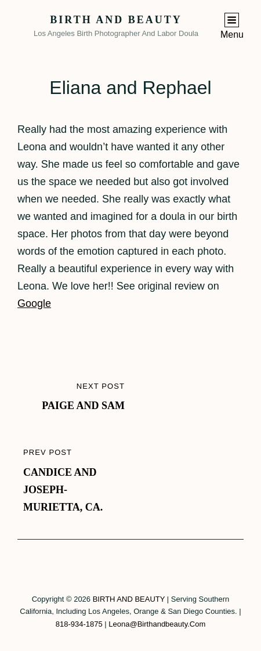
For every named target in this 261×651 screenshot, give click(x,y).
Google (34, 303)
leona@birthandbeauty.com (156, 624)
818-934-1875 (79, 624)
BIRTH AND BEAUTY (116, 20)
